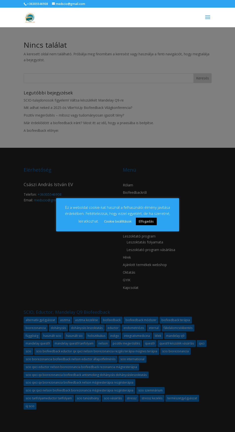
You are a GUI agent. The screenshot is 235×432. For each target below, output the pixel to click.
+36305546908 (37, 4)
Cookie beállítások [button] (118, 221)
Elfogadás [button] (146, 221)
